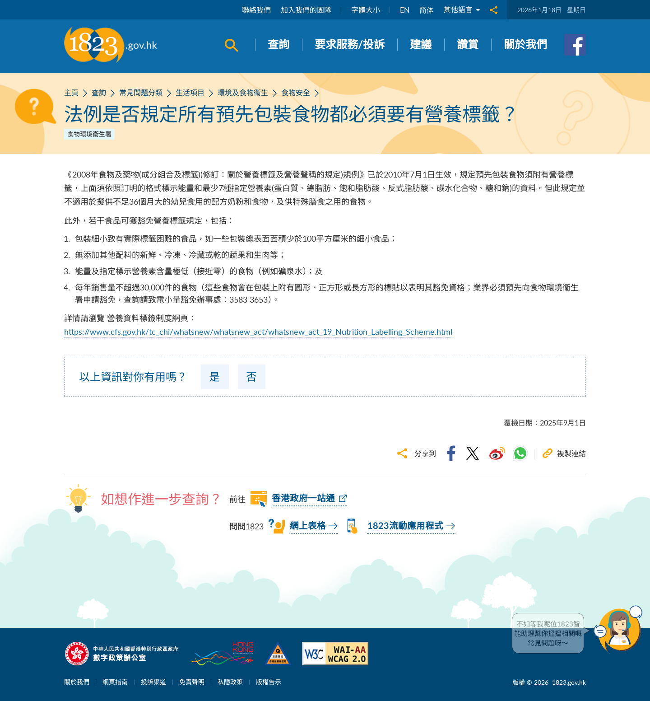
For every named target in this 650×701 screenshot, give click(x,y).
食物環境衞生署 (89, 134)
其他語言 (462, 10)
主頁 (71, 93)
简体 (426, 10)
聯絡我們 (256, 10)
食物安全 (295, 93)
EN (404, 10)
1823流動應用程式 (405, 526)
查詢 (99, 93)
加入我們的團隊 (306, 10)
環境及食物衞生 (243, 93)
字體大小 (365, 10)
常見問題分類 (140, 93)
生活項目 (190, 93)
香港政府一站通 (303, 498)
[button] (620, 629)
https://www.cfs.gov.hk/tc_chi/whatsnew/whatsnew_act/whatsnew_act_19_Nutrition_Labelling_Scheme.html (258, 331)
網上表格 (308, 526)
